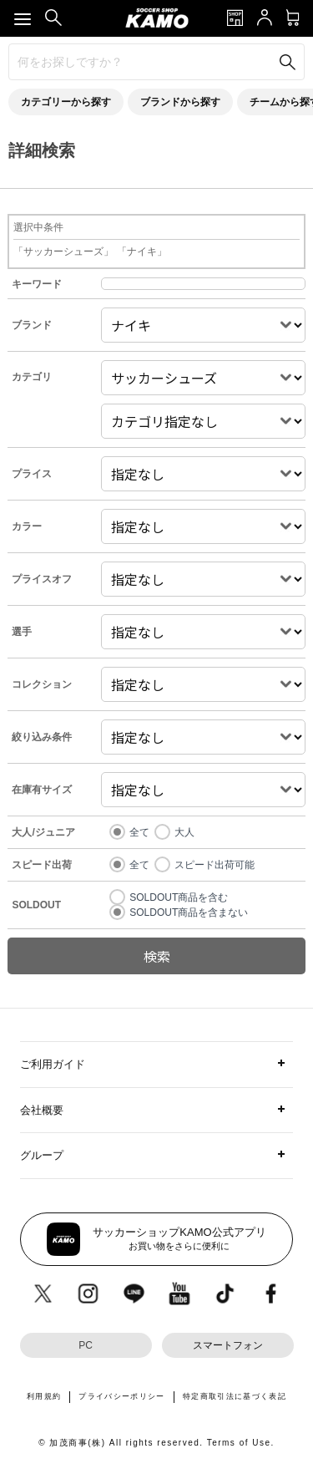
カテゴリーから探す (66, 102)
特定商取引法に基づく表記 (234, 1396)
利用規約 (44, 1396)
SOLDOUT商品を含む (178, 897)
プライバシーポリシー (121, 1396)
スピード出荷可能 (214, 865)
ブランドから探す (180, 102)
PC (85, 1345)
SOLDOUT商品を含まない (188, 912)
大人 (184, 832)
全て (139, 832)
